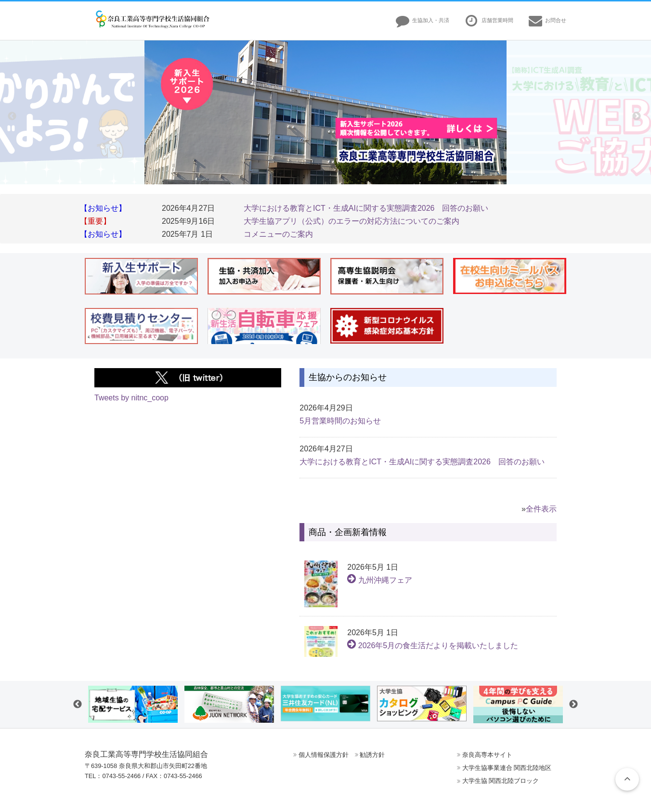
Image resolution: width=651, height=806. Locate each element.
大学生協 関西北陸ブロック (500, 780)
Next (636, 116)
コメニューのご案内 (278, 234)
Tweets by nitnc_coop (131, 398)
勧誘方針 (372, 754)
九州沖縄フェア (379, 580)
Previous (12, 116)
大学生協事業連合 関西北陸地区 (507, 767)
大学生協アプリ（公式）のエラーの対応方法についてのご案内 (351, 221)
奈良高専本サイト (487, 754)
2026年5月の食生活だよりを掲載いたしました (432, 645)
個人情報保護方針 (324, 754)
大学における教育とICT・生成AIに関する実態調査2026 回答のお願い (366, 208)
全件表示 (541, 509)
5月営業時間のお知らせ (340, 421)
